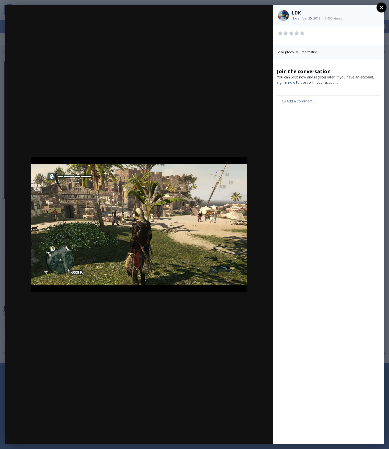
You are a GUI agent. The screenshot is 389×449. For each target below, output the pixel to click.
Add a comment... (298, 101)
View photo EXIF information (298, 52)
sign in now (286, 82)
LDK (296, 13)
